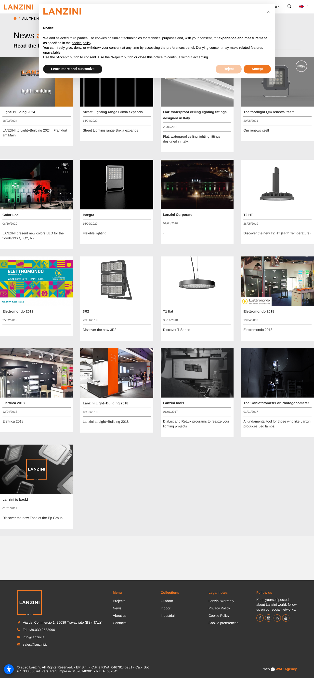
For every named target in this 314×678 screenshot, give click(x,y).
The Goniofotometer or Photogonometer (276, 403)
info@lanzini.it (33, 637)
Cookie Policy (219, 615)
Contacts (119, 623)
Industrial (168, 615)
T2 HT (248, 215)
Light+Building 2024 (18, 112)
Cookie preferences (223, 623)
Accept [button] (257, 69)
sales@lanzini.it (35, 644)
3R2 (86, 311)
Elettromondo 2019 (17, 311)
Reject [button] (228, 69)
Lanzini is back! (15, 499)
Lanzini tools (173, 403)
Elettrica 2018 (13, 403)
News (117, 608)
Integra (88, 215)
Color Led (10, 215)
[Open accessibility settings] (9, 669)
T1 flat (168, 311)
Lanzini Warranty (221, 601)
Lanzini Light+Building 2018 (105, 403)
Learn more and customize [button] (72, 69)
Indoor (165, 608)
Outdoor (167, 601)
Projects (119, 601)
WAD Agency (286, 669)
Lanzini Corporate (177, 215)
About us (119, 615)
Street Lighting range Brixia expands (113, 112)
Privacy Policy (219, 608)
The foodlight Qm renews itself (268, 112)
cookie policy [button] (81, 43)
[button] (268, 12)
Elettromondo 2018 (258, 311)
